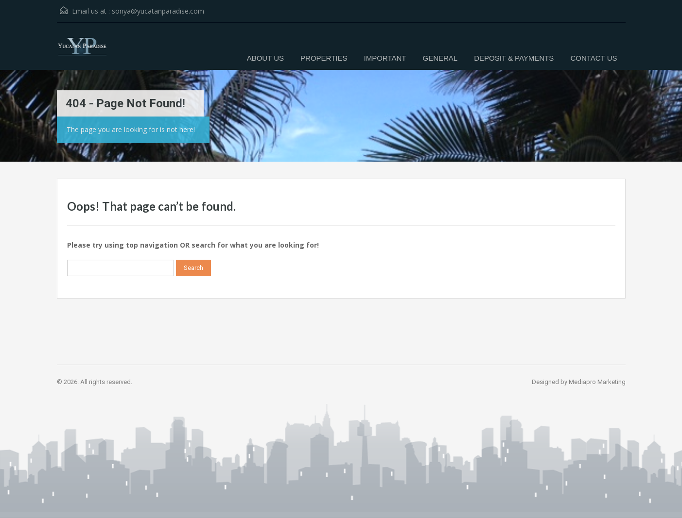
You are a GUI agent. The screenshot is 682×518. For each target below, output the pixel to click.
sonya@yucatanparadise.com (158, 11)
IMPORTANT (385, 58)
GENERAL (439, 58)
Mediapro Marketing (597, 381)
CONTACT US (593, 58)
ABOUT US (265, 58)
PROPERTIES (323, 58)
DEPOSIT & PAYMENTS (514, 58)
